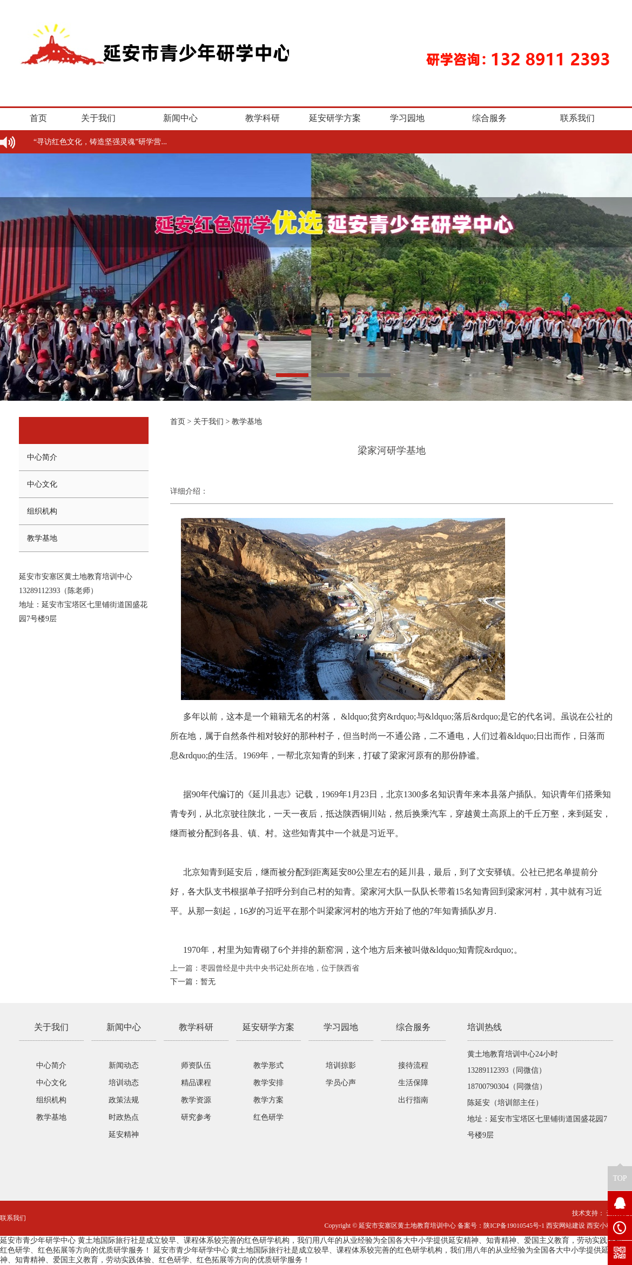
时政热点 (124, 1117)
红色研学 (268, 1117)
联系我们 (577, 118)
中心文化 (42, 484)
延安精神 (124, 1135)
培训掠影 (341, 1065)
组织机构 (42, 511)
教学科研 (262, 118)
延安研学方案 (335, 118)
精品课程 (196, 1083)
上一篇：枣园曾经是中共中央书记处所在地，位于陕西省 (264, 968)
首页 (38, 118)
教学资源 (196, 1100)
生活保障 (413, 1083)
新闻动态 (124, 1065)
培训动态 (124, 1083)
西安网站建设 (565, 1225)
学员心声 (341, 1083)
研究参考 (196, 1117)
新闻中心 (180, 118)
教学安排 (268, 1083)
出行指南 (413, 1100)
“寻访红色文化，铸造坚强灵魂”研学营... (100, 142)
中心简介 (42, 457)
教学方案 (268, 1100)
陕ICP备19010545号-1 (513, 1225)
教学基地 (42, 538)
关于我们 (98, 118)
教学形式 (268, 1065)
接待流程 (413, 1065)
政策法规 (124, 1100)
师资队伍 (196, 1065)
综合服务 (489, 118)
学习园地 (407, 118)
